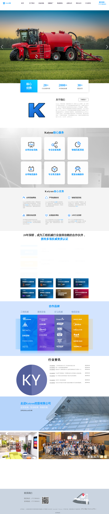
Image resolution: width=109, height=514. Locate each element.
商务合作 (83, 470)
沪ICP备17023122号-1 (88, 509)
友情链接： (58, 512)
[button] (2, 47)
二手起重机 (33, 478)
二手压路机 (33, 481)
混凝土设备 (33, 484)
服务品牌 (83, 467)
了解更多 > (83, 101)
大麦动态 (83, 473)
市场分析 (66, 467)
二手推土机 (33, 476)
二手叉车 (32, 473)
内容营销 (49, 473)
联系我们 (83, 476)
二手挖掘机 (33, 467)
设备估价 (66, 470)
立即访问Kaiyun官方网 (26, 412)
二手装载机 (33, 470)
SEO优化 (49, 467)
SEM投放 (49, 470)
